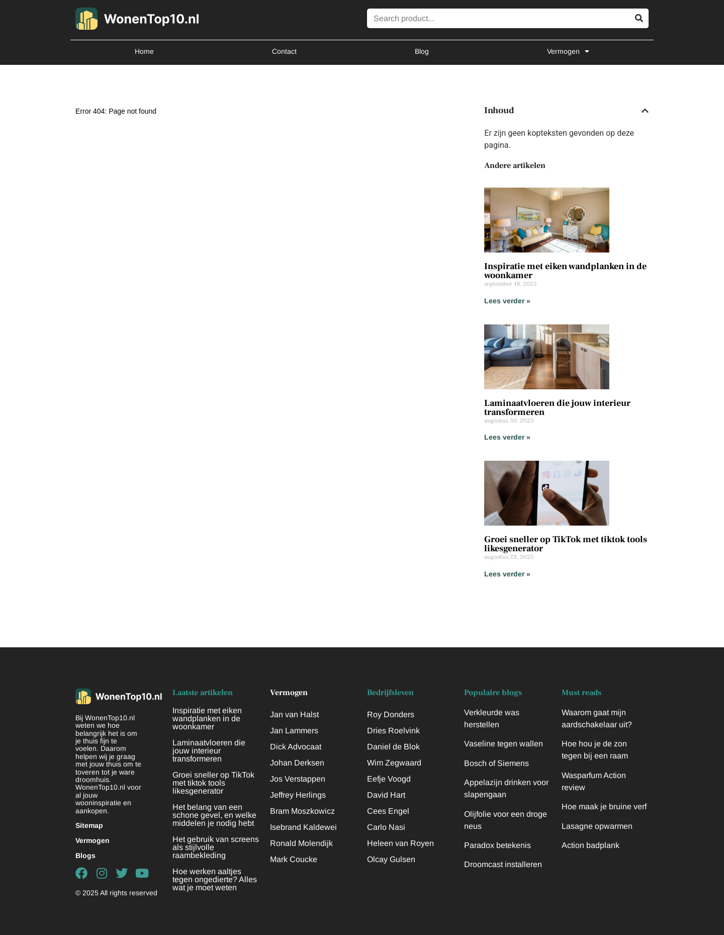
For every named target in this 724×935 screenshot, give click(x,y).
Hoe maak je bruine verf (604, 806)
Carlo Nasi (386, 827)
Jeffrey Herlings (298, 795)
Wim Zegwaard (394, 762)
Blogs (85, 856)
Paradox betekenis (497, 845)
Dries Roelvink (393, 730)
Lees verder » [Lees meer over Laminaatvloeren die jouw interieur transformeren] (507, 437)
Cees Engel (388, 811)
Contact (284, 51)
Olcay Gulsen (391, 859)
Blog (422, 51)
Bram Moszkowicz (302, 811)
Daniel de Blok (393, 746)
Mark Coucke (293, 859)
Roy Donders (390, 714)
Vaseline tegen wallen (503, 743)
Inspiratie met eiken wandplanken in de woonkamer (565, 271)
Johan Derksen (297, 762)
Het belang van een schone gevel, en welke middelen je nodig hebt (214, 815)
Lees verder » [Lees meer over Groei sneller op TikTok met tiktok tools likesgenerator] (507, 574)
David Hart (386, 795)
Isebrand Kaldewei (303, 827)
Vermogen (568, 51)
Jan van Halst (294, 714)
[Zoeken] (639, 18)
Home (144, 51)
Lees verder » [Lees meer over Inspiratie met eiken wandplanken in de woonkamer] (507, 301)
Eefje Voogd (389, 779)
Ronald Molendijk (301, 843)
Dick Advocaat (295, 746)
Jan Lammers (294, 730)
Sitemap (89, 825)
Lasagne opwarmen (597, 826)
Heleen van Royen (400, 843)
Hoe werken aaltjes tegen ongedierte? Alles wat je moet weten (214, 879)
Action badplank (590, 845)
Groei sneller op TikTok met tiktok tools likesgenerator (565, 544)
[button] (645, 111)
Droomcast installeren (503, 864)
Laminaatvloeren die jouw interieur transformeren (557, 407)
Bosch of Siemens (496, 763)
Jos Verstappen (297, 779)
